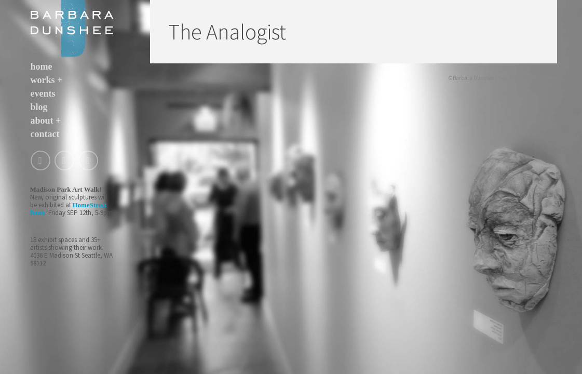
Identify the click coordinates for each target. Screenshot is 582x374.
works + (47, 80)
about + (46, 120)
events (43, 93)
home (41, 66)
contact (45, 134)
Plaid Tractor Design (533, 78)
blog (39, 107)
